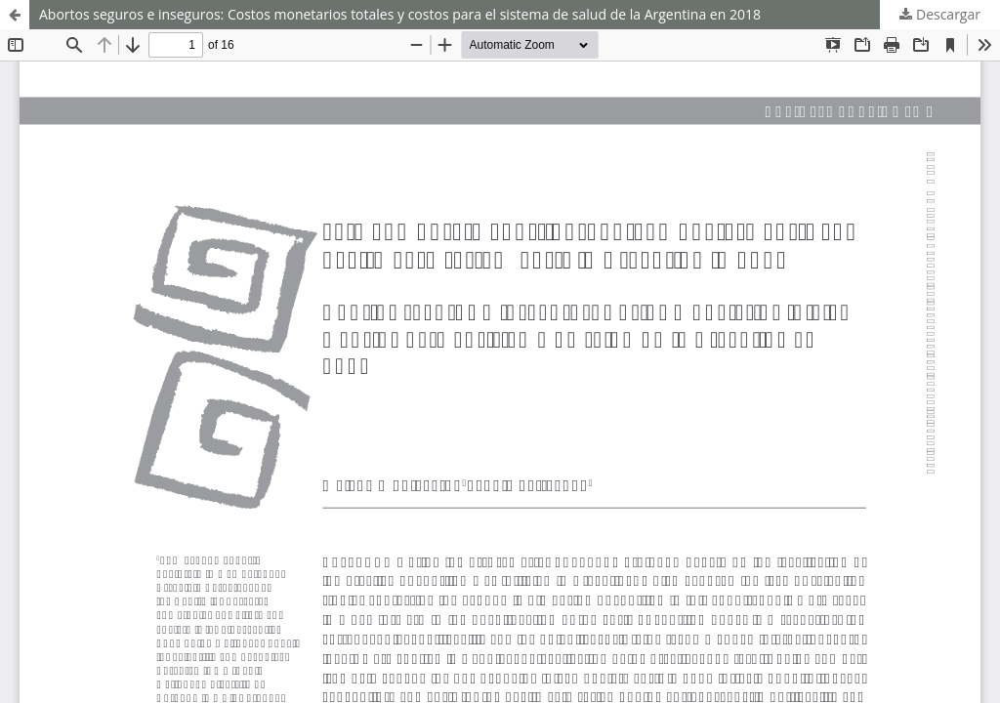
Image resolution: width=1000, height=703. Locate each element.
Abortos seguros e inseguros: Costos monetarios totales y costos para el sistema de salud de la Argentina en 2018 (400, 14)
